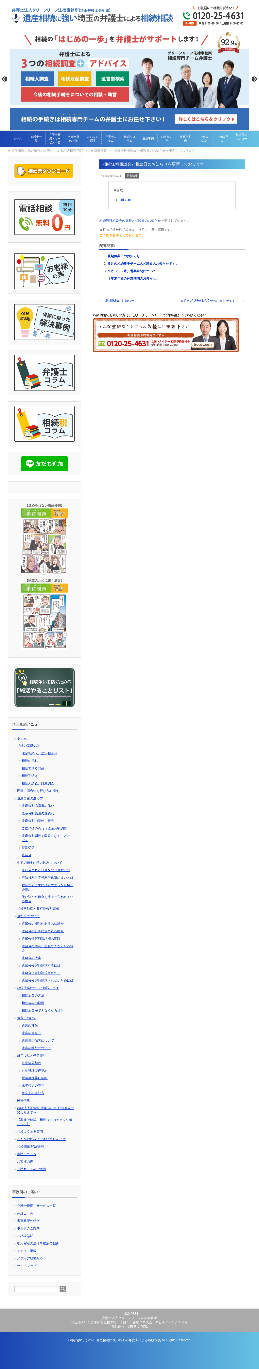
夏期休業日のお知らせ (123, 256)
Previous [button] (5, 79)
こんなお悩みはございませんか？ (41, 1139)
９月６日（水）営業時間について (131, 271)
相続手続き (30, 776)
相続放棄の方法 (33, 995)
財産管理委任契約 (35, 1070)
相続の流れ (30, 760)
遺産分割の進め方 (30, 798)
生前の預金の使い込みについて (39, 862)
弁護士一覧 (36, 138)
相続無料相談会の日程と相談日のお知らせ (130, 220)
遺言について (26, 1018)
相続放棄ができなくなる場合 (43, 1010)
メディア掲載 (26, 1251)
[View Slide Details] (129, 80)
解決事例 (148, 138)
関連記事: (125, 199)
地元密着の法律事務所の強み (38, 1243)
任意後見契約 (31, 1063)
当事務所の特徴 (73, 138)
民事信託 (23, 1100)
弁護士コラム (111, 138)
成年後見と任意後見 (31, 1055)
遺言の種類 (30, 1025)
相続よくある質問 (30, 1131)
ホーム (17, 138)
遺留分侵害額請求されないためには (47, 980)
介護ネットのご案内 (31, 1169)
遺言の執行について (36, 1048)
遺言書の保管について (38, 1040)
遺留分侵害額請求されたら (41, 973)
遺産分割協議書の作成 (38, 806)
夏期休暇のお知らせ (119, 300)
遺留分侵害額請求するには (41, 965)
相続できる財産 (33, 768)
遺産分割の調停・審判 (38, 821)
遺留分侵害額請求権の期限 (41, 938)
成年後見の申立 (33, 1085)
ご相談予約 (222, 138)
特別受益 (28, 847)
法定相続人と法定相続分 (39, 753)
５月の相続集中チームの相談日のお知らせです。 (143, 263)
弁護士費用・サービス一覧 (55, 138)
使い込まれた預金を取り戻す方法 (46, 870)
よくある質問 (92, 138)
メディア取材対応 (30, 1258)
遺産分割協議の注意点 (38, 813)
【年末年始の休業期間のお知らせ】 (133, 278)
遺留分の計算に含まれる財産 (43, 931)
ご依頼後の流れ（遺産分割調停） (46, 828)
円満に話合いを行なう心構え (38, 791)
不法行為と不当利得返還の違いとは (47, 877)
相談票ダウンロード (241, 138)
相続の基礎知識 (28, 745)
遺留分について (28, 916)
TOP (47, 150)
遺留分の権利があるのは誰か (43, 923)
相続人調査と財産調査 (38, 783)
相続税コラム (129, 138)
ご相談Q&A (204, 138)
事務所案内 (185, 138)
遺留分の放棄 (31, 958)
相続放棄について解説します (38, 988)
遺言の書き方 (31, 1033)
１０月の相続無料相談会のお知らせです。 (208, 300)
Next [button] (254, 79)
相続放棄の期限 (33, 1003)
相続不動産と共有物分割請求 (38, 908)
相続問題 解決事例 (30, 1146)
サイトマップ (26, 1266)
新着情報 (132, 175)
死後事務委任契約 (35, 1078)
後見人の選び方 (33, 1093)
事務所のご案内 (28, 1228)
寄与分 (26, 855)
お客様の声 (166, 138)
